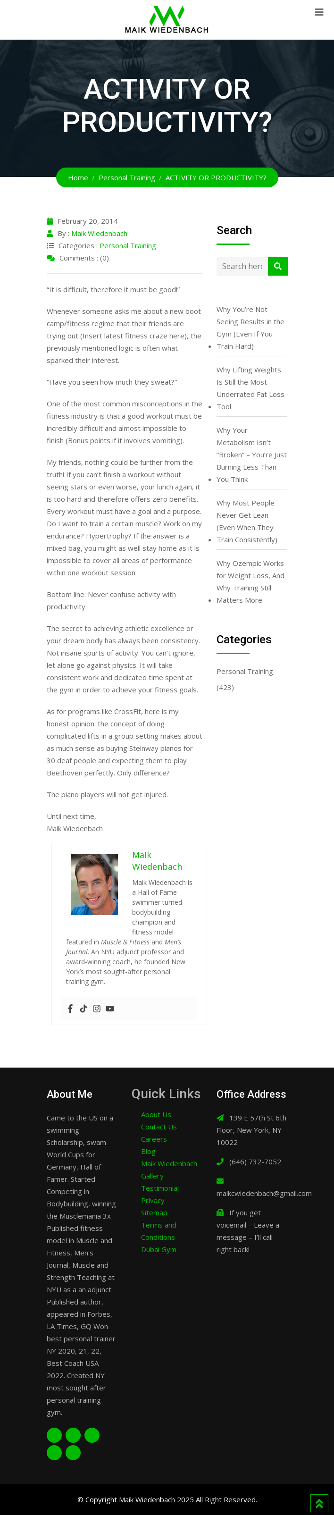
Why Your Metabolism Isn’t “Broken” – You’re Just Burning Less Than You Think (252, 454)
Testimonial (160, 1188)
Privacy (153, 1200)
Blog (148, 1151)
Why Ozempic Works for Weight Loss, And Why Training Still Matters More (250, 581)
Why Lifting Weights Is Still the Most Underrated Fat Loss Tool (250, 388)
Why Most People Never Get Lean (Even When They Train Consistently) (247, 521)
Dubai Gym (158, 1249)
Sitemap (154, 1212)
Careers (154, 1139)
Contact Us (159, 1126)
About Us (156, 1114)
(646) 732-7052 (255, 1161)
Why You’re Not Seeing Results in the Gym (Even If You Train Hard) (250, 327)
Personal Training (128, 245)
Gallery (152, 1175)
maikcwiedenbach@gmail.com (264, 1193)
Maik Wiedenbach (99, 233)
